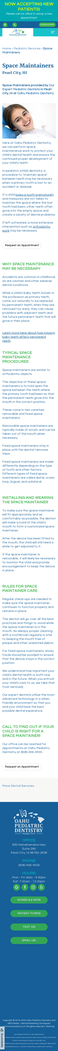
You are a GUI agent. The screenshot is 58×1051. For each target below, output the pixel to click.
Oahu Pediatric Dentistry (35, 93)
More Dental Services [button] (18, 785)
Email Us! (29, 944)
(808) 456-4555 (29, 868)
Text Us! (29, 930)
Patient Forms (29, 917)
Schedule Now (47, 24)
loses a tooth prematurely (34, 194)
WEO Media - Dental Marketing (23, 1023)
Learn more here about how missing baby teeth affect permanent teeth (28, 336)
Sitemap (50, 1026)
